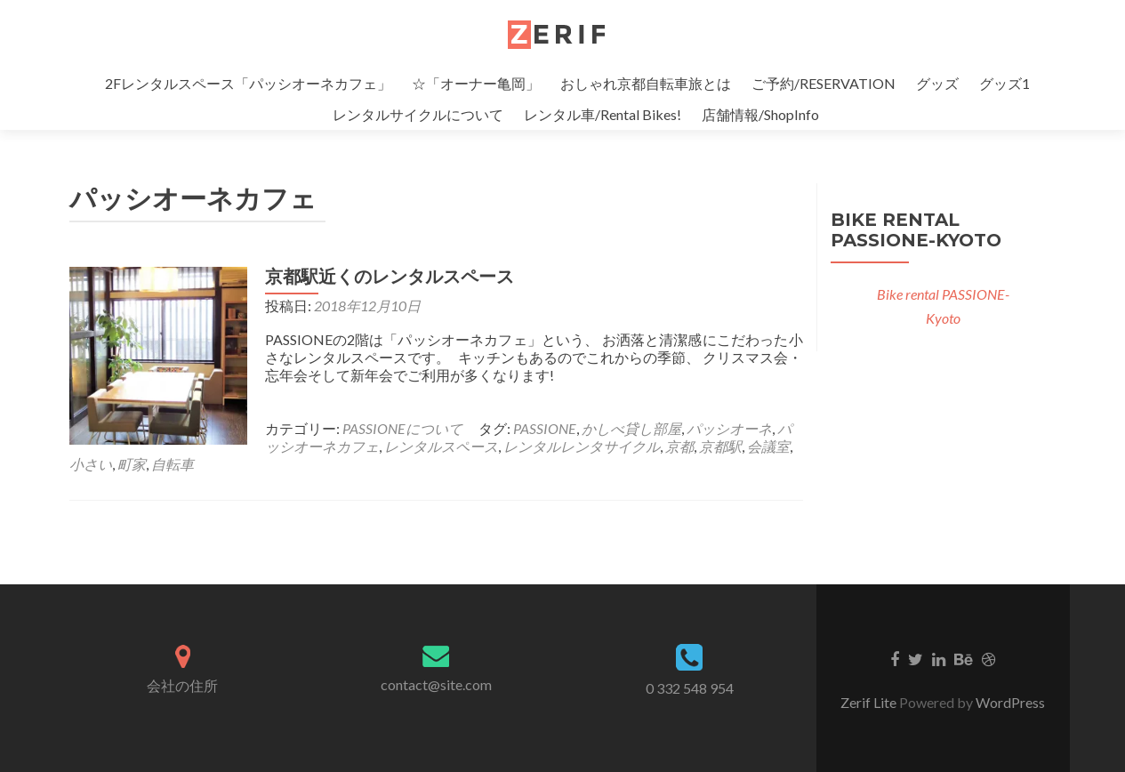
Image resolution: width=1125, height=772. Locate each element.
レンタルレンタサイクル (581, 446)
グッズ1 (1004, 83)
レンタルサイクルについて (418, 114)
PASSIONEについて (402, 428)
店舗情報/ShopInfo (760, 114)
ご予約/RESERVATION (823, 83)
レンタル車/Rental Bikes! (602, 114)
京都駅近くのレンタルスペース (389, 276)
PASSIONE (544, 428)
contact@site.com (436, 684)
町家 (131, 463)
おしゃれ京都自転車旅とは (645, 83)
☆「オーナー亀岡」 (476, 83)
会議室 (768, 446)
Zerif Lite (869, 702)
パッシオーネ (729, 428)
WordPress (1010, 702)
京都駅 (720, 446)
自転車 (172, 463)
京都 (679, 446)
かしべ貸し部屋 (631, 428)
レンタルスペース (441, 446)
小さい (90, 463)
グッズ (937, 83)
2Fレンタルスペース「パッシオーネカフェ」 (248, 83)
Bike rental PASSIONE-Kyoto (916, 230)
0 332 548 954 (690, 688)
